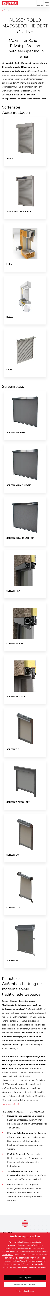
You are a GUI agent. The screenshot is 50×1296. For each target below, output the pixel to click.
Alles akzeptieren (25, 1277)
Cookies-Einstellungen (25, 1291)
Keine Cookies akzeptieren (25, 1284)
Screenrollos (13, 386)
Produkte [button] (7, 1232)
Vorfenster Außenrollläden (16, 110)
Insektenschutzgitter (11, 1104)
